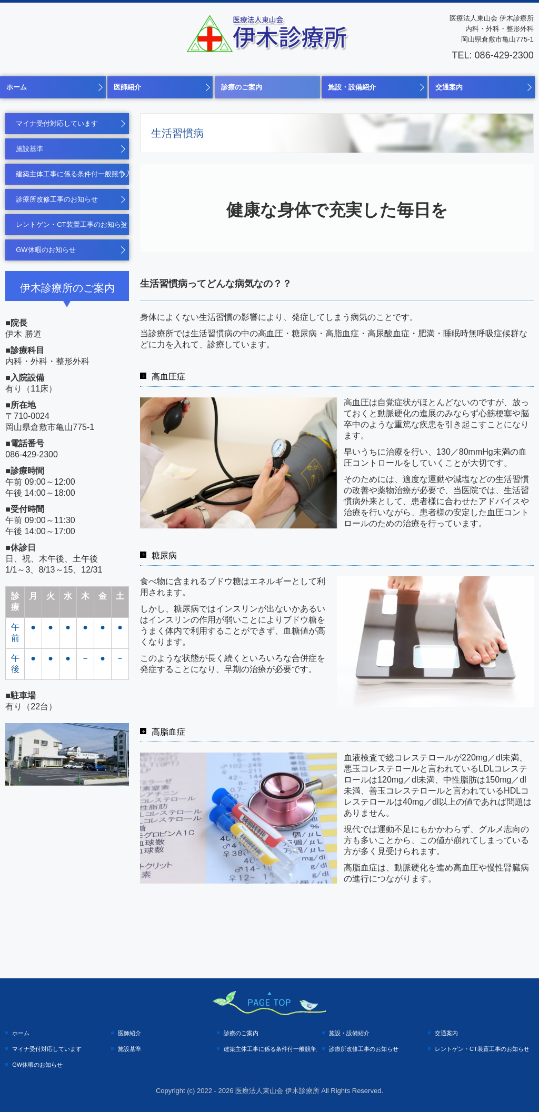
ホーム (16, 87)
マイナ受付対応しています (57, 123)
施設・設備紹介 (352, 87)
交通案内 (449, 87)
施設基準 (29, 149)
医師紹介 (127, 87)
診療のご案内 (241, 87)
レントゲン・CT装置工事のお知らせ (71, 224)
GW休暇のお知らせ (45, 250)
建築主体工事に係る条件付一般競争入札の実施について (72, 174)
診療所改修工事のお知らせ (57, 199)
